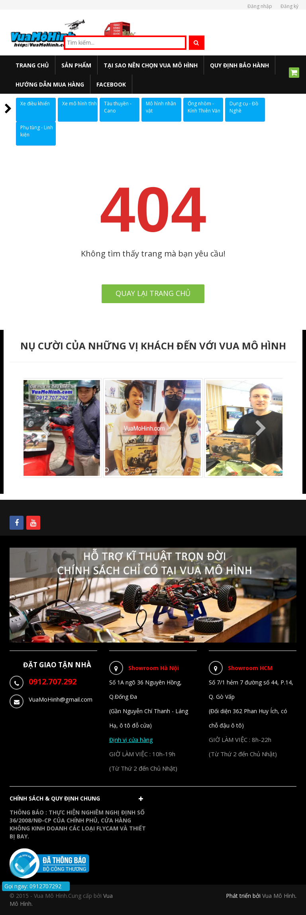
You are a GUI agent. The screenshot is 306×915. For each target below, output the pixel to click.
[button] (78, 801)
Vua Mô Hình (278, 895)
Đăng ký (289, 6)
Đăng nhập (259, 6)
